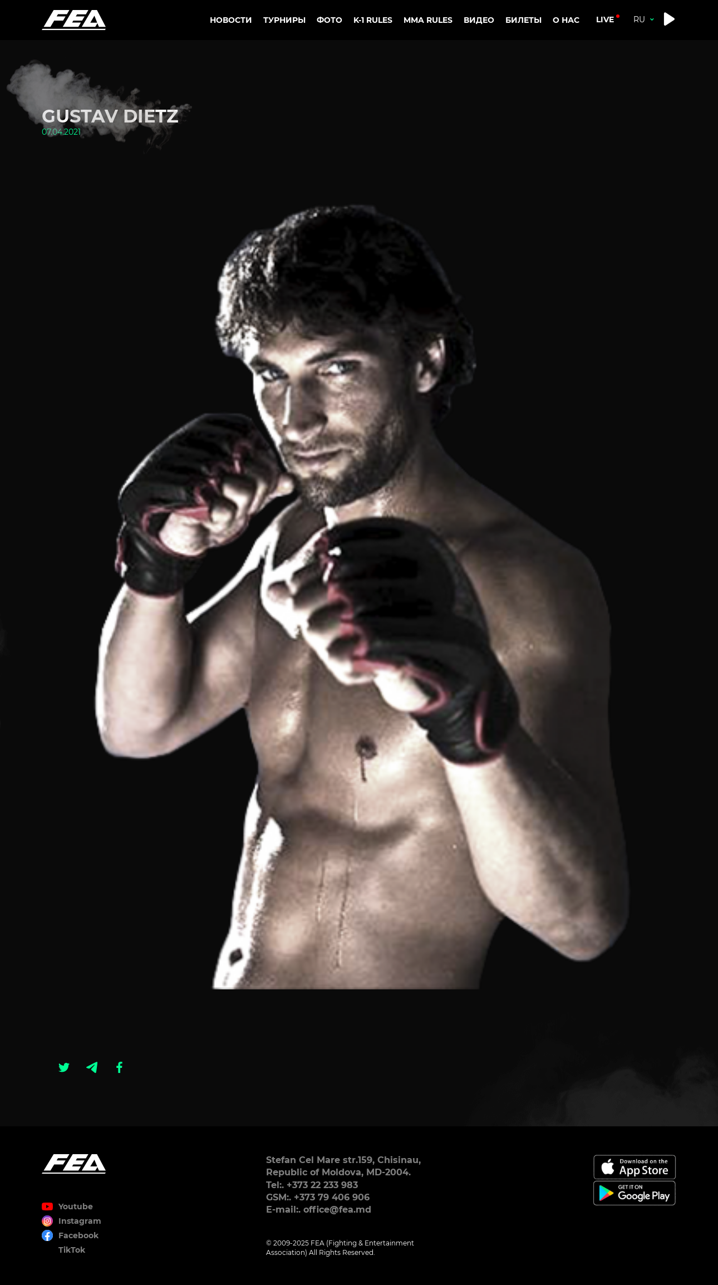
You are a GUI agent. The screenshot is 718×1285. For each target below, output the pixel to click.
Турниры (284, 20)
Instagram (79, 1221)
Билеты (523, 20)
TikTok (71, 1250)
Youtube (75, 1206)
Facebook (78, 1235)
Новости (231, 20)
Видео (479, 20)
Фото (329, 20)
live (605, 19)
